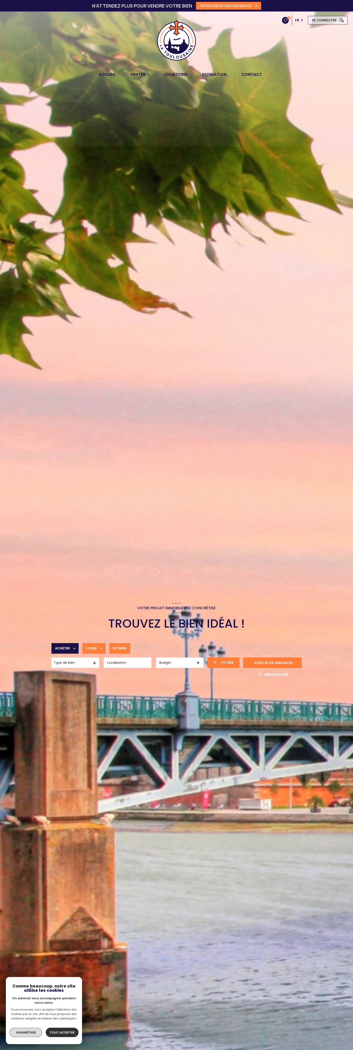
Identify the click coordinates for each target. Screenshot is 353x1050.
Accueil (107, 75)
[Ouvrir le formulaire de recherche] (223, 662)
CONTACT (252, 75)
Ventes (138, 75)
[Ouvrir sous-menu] (149, 74)
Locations (175, 75)
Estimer (120, 648)
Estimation (214, 75)
